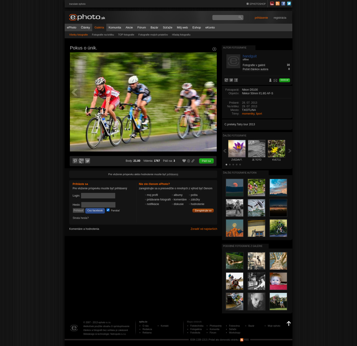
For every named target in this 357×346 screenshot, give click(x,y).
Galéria (99, 27)
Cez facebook (95, 210)
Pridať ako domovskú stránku (223, 339)
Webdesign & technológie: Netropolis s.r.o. (104, 334)
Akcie (129, 27)
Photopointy (216, 326)
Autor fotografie (234, 47)
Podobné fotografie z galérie (243, 246)
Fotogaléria (196, 329)
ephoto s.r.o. (104, 322)
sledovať (284, 80)
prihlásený (172, 174)
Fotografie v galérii (254, 65)
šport (259, 113)
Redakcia (147, 329)
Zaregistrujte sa (203, 211)
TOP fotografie (126, 34)
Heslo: (76, 204)
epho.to (143, 321)
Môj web (182, 27)
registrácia (280, 17)
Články (85, 27)
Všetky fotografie (78, 34)
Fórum (142, 27)
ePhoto (71, 27)
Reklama (147, 332)
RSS (244, 339)
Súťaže (167, 27)
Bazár (154, 27)
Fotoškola (195, 332)
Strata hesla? (81, 218)
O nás (146, 326)
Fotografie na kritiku (103, 34)
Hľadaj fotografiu (181, 34)
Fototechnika (196, 326)
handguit (250, 56)
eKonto (210, 27)
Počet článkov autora (255, 69)
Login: (76, 195)
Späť (225, 150)
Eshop (196, 27)
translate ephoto (77, 4)
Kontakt (164, 326)
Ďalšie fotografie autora (240, 173)
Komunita (115, 27)
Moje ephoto (274, 326)
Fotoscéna (234, 326)
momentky (248, 113)
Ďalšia (290, 150)
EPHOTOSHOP (258, 4)
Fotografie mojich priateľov (153, 34)
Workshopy (234, 332)
